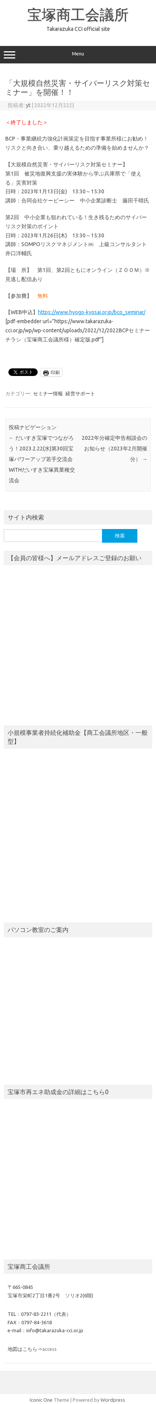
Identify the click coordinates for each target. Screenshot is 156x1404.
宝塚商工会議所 (78, 14)
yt (28, 105)
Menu (78, 54)
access (49, 1349)
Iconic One (41, 1399)
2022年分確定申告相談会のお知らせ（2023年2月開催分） (114, 448)
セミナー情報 (48, 393)
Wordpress (112, 1399)
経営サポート (80, 393)
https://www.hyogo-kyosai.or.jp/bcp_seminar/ (91, 312)
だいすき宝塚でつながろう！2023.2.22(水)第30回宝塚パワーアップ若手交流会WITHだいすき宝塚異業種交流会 (42, 459)
